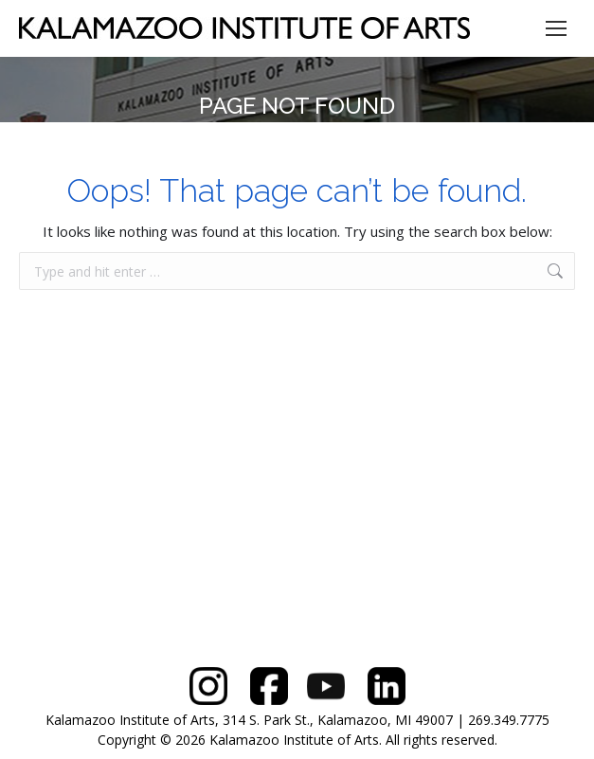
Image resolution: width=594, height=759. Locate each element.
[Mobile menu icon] (556, 28)
